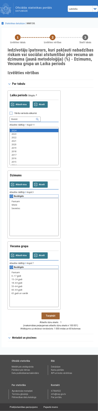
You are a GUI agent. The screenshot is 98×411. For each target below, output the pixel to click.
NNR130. (31, 23)
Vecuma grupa (19, 246)
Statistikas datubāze (15, 23)
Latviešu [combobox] (73, 9)
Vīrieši (34, 205)
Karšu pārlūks (57, 370)
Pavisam (34, 201)
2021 (34, 141)
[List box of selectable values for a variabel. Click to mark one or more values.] (34, 146)
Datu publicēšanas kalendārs (25, 373)
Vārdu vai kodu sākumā (25, 113)
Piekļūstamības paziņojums (24, 407)
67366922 (56, 391)
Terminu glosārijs (20, 394)
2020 (34, 144)
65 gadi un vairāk (34, 293)
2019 (34, 148)
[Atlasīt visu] (20, 104)
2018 (34, 151)
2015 (34, 161)
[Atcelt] (40, 104)
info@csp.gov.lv (58, 394)
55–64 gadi (34, 286)
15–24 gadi (34, 279)
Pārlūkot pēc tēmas (21, 370)
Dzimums (16, 175)
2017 (34, 155)
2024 (34, 130)
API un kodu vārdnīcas (61, 373)
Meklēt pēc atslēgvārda (22, 367)
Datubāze (55, 367)
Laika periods (18, 95)
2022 (34, 137)
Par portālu (56, 397)
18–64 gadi (34, 283)
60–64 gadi (34, 289)
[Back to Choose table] (18, 39)
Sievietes (34, 208)
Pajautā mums (50, 407)
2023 (34, 134)
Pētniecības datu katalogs (24, 397)
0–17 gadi (34, 276)
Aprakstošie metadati (22, 391)
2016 (34, 158)
